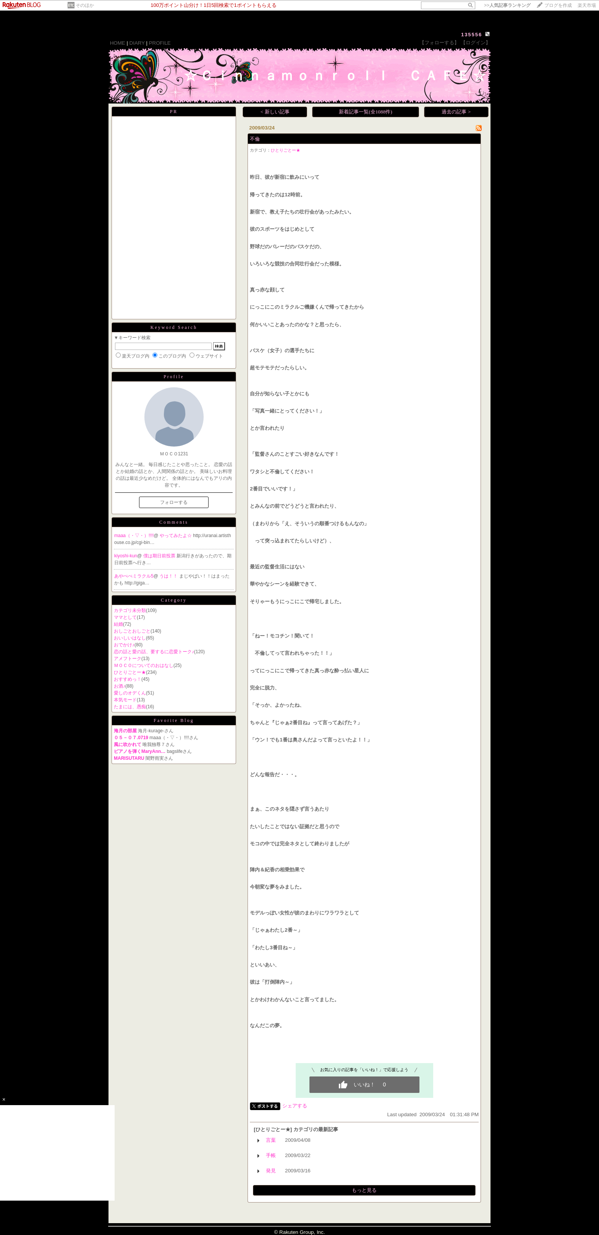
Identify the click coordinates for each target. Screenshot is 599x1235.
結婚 (118, 624)
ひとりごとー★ (130, 672)
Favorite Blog (174, 720)
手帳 (271, 1155)
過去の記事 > (456, 112)
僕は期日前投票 (159, 555)
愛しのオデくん (130, 693)
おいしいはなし (130, 638)
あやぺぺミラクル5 (134, 576)
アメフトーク (127, 658)
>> (507, 5)
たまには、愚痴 (130, 706)
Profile (174, 376)
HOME (117, 43)
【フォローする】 (439, 42)
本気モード (125, 699)
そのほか (85, 5)
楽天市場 (587, 5)
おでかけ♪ (124, 644)
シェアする (294, 1106)
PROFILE (160, 43)
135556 (471, 34)
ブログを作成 (558, 5)
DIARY (137, 43)
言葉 (271, 1140)
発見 (271, 1170)
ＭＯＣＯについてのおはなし (143, 665)
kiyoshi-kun (125, 555)
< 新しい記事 (275, 112)
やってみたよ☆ (176, 535)
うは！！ (169, 576)
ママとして (125, 617)
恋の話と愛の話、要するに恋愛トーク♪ (154, 651)
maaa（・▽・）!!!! (134, 535)
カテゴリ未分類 (130, 610)
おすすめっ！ (127, 679)
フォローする (174, 502)
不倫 (255, 139)
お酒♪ (119, 686)
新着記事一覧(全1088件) (365, 112)
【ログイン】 (476, 42)
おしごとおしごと (132, 631)
